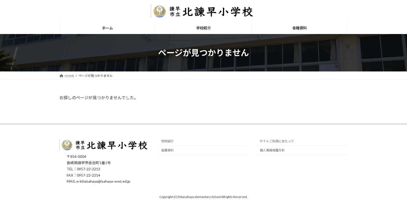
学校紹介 (167, 141)
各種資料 (167, 150)
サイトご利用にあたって (277, 141)
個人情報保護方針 (272, 150)
